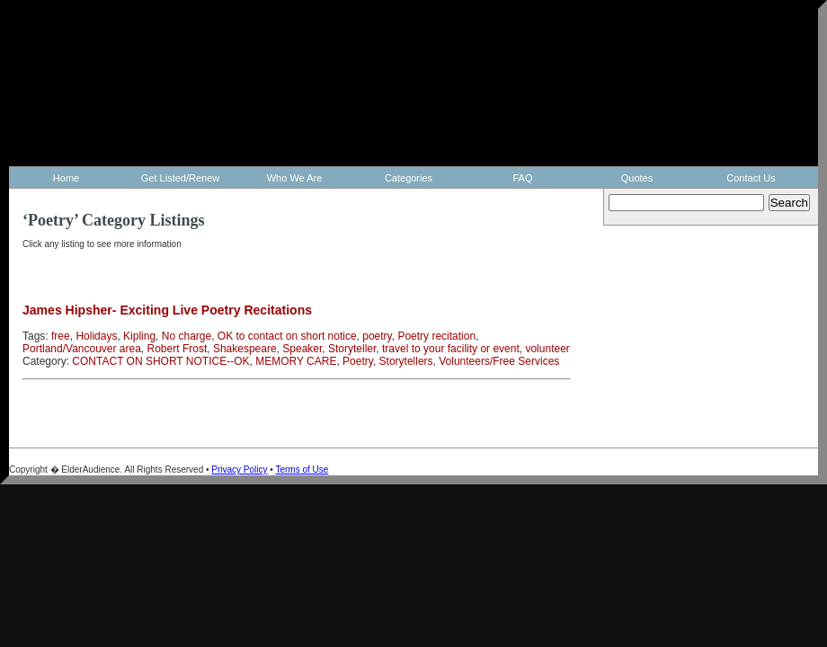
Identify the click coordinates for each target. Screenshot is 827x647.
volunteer (547, 348)
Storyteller (352, 348)
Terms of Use (301, 469)
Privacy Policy (239, 469)
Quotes (637, 178)
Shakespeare (245, 348)
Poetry (357, 361)
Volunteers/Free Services (499, 361)
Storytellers (406, 361)
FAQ (522, 178)
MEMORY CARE (295, 361)
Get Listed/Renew (180, 178)
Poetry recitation (436, 336)
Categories (408, 178)
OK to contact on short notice (287, 336)
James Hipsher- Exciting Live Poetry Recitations (167, 310)
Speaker (302, 348)
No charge (186, 336)
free (60, 336)
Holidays (96, 336)
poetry (376, 336)
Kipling (139, 336)
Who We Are (295, 178)
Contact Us (750, 178)
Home (66, 178)
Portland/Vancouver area (81, 348)
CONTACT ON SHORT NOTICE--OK (160, 361)
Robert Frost (177, 348)
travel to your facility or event (451, 348)
